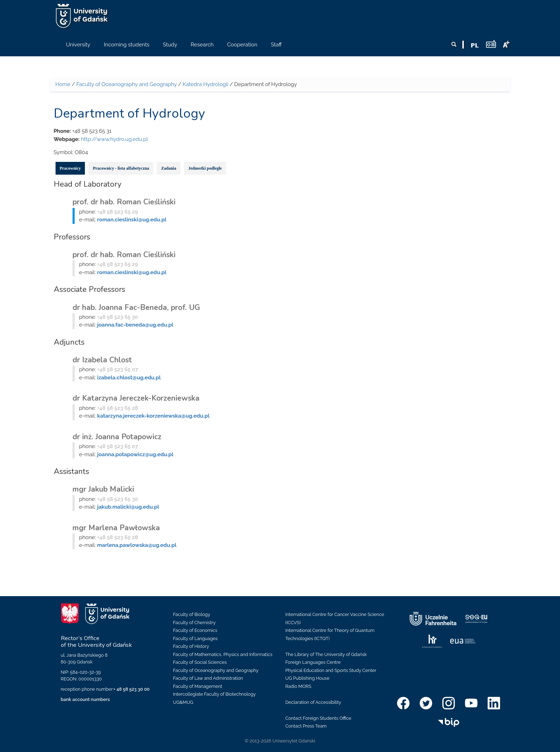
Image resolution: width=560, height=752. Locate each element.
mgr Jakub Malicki (103, 489)
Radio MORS (298, 686)
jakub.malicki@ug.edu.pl (128, 507)
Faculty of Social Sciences (200, 662)
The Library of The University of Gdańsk (326, 654)
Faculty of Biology (191, 614)
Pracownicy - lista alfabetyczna (121, 168)
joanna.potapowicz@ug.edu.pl (135, 454)
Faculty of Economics (195, 630)
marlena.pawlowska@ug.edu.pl (137, 545)
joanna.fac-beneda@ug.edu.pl (135, 325)
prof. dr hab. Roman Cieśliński (124, 202)
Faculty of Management (197, 686)
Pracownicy (70, 168)
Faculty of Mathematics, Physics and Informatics (222, 654)
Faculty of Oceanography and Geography (126, 84)
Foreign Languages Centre (313, 662)
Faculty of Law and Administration (208, 678)
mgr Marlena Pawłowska (116, 528)
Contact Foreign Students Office (318, 718)
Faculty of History (191, 646)
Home (63, 84)
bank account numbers (85, 699)
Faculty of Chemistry (194, 622)
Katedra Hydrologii (205, 84)
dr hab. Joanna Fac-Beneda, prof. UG (136, 307)
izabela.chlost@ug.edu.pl (129, 377)
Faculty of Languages (195, 638)
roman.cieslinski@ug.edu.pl (132, 219)
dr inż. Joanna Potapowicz (117, 437)
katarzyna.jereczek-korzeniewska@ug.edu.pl (153, 416)
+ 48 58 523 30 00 (132, 689)
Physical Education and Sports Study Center (330, 670)
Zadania (168, 168)
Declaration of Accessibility (313, 702)
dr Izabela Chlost (102, 360)
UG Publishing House (307, 678)
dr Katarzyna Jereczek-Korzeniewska (136, 398)
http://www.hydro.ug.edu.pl (114, 139)
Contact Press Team (306, 726)
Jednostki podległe (205, 168)
